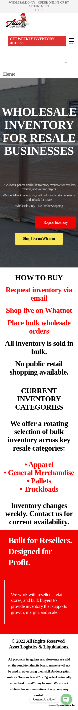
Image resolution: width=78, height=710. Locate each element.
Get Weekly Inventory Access (32, 41)
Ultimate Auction (67, 705)
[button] (55, 223)
